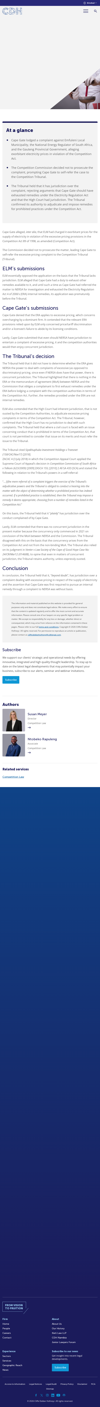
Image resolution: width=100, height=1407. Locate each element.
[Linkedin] (52, 1395)
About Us (57, 1324)
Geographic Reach (12, 1365)
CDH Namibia (59, 1337)
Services (6, 1360)
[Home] (12, 12)
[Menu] (87, 11)
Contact (6, 1337)
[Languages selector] (90, 3)
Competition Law (13, 776)
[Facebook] (36, 1395)
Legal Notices (35, 1384)
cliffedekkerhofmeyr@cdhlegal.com (44, 635)
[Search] (95, 11)
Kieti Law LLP (59, 1333)
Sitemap (50, 1389)
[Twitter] (41, 1395)
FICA (93, 1384)
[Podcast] (64, 1395)
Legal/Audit (51, 1384)
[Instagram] (47, 1395)
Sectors (6, 1356)
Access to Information (15, 1384)
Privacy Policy (67, 1384)
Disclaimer (82, 1384)
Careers (6, 1333)
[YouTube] (58, 1395)
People (6, 1328)
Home (5, 1324)
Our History (58, 1328)
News (5, 1370)
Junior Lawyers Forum (64, 1342)
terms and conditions (49, 627)
